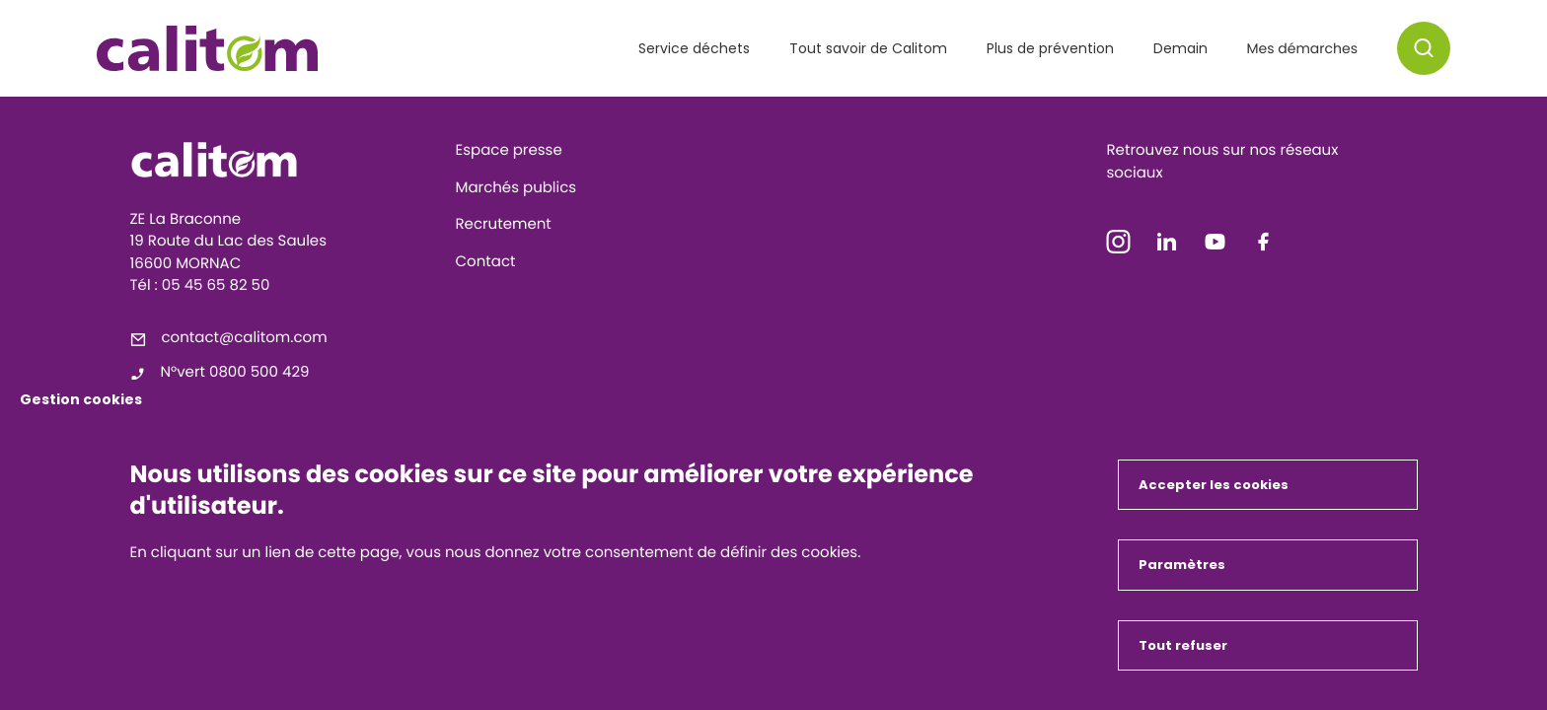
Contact (486, 261)
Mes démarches (1302, 48)
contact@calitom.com (245, 337)
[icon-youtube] (1215, 246)
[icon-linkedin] (1167, 246)
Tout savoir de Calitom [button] (868, 48)
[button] (1423, 48)
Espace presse (509, 150)
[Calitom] (285, 159)
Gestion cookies (81, 399)
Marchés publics (516, 188)
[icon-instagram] (1119, 246)
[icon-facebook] (1264, 246)
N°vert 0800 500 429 (235, 372)
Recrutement (504, 224)
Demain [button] (1180, 48)
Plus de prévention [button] (1050, 48)
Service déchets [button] (694, 48)
